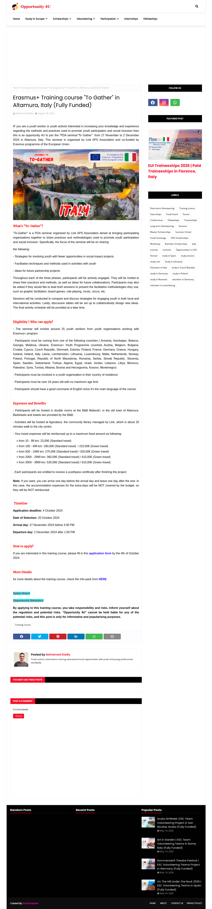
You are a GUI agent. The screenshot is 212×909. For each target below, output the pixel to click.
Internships (155, 214)
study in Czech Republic (183, 267)
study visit (155, 261)
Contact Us (177, 903)
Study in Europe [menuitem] (34, 18)
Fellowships (173, 220)
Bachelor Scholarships (176, 243)
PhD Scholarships (179, 237)
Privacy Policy (194, 903)
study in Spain (169, 255)
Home (16, 87)
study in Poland (180, 273)
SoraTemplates (30, 903)
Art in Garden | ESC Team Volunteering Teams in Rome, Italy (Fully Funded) (176, 844)
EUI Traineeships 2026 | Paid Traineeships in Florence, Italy (174, 171)
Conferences (156, 220)
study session (187, 255)
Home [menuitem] (16, 18)
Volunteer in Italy (158, 267)
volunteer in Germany (183, 279)
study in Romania (158, 279)
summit (154, 249)
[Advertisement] (106, 52)
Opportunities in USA (186, 249)
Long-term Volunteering (162, 226)
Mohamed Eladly (24, 113)
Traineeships (190, 220)
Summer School (183, 232)
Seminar (183, 226)
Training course (29, 87)
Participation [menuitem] (108, 18)
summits (167, 249)
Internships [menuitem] (131, 18)
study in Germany (159, 273)
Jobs (194, 243)
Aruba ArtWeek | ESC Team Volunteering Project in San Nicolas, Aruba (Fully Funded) (176, 823)
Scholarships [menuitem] (60, 18)
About (163, 903)
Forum (186, 214)
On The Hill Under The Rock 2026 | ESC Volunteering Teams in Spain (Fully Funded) (179, 885)
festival (153, 255)
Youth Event (172, 214)
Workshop (155, 243)
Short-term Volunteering (162, 208)
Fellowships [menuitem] (150, 18)
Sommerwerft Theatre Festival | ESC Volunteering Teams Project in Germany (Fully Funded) (178, 864)
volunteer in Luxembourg (162, 285)
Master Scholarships (160, 232)
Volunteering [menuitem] (84, 18)
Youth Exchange (158, 237)
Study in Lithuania (173, 261)
